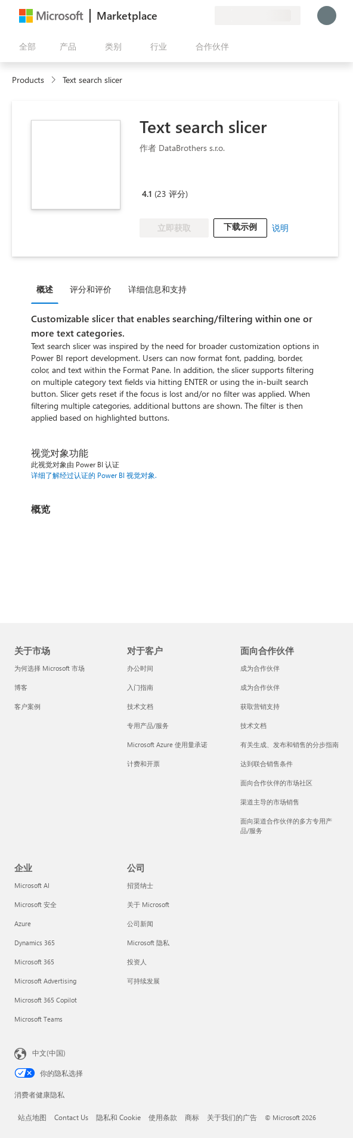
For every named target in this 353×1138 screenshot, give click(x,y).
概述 (44, 289)
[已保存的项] (191, 15)
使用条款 (162, 1117)
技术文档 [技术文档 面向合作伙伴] (253, 725)
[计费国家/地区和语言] (258, 15)
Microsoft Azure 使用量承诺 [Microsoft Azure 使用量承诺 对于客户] (167, 744)
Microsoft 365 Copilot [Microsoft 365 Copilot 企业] (45, 999)
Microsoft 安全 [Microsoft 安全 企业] (35, 904)
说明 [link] (280, 227)
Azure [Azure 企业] (22, 923)
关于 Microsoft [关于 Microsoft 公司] (148, 904)
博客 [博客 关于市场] (20, 687)
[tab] (47, 289)
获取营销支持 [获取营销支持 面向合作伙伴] (260, 706)
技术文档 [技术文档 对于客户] (140, 706)
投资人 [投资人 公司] (137, 961)
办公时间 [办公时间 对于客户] (140, 668)
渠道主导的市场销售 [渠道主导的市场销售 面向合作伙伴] (269, 801)
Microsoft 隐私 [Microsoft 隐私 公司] (148, 942)
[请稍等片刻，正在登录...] (326, 15)
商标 (192, 1117)
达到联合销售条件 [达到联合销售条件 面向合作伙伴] (266, 763)
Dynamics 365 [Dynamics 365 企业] (34, 942)
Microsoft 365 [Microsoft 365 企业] (34, 961)
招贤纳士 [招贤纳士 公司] (140, 885)
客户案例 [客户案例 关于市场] (27, 706)
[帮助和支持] (176, 15)
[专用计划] (205, 15)
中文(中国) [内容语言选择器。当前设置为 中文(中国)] (49, 1052)
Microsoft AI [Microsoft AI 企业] (31, 885)
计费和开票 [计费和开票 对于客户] (143, 763)
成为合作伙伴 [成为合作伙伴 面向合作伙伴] (260, 668)
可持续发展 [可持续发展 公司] (143, 980)
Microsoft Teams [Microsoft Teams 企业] (38, 1018)
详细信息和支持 (157, 289)
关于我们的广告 (232, 1117)
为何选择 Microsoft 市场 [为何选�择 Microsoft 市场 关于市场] (49, 668)
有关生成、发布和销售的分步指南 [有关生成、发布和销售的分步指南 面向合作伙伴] (289, 744)
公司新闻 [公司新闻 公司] (140, 923)
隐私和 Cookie (118, 1117)
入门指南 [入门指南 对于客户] (140, 687)
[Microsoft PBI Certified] (174, 176)
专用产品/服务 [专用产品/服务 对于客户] (148, 725)
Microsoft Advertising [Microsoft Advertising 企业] (45, 980)
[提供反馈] (162, 15)
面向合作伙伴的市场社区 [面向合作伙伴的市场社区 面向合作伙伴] (276, 782)
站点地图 (32, 1117)
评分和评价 (91, 289)
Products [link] (28, 79)
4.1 (147, 193)
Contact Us (71, 1117)
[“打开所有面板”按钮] (25, 46)
